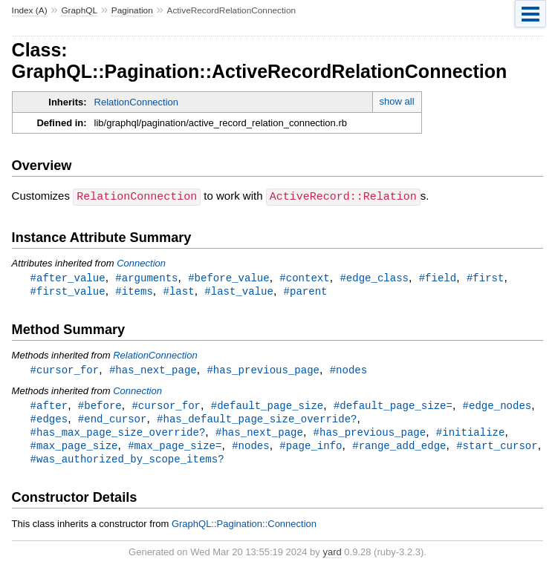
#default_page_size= (393, 407)
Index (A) (30, 10)
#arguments (146, 277)
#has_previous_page (263, 371)
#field (438, 277)
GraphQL (79, 10)
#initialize (470, 435)
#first (485, 277)
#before (100, 407)
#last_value (238, 291)
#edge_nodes (497, 407)
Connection (141, 262)
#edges (49, 421)
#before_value (228, 277)
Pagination (132, 10)
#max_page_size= (174, 449)
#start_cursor (496, 449)
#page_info (310, 449)
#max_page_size (74, 449)
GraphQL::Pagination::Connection (244, 528)
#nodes (349, 371)
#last (178, 291)
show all (397, 101)
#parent (306, 291)
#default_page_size (267, 407)
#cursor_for (65, 371)
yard (331, 557)
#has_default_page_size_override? (257, 421)
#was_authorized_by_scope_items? (127, 464)
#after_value (68, 277)
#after (49, 407)
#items (134, 291)
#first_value (68, 291)
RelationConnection (136, 102)
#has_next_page (153, 371)
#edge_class (374, 277)
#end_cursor (112, 421)
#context (304, 277)
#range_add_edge (399, 449)
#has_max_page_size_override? (118, 435)
